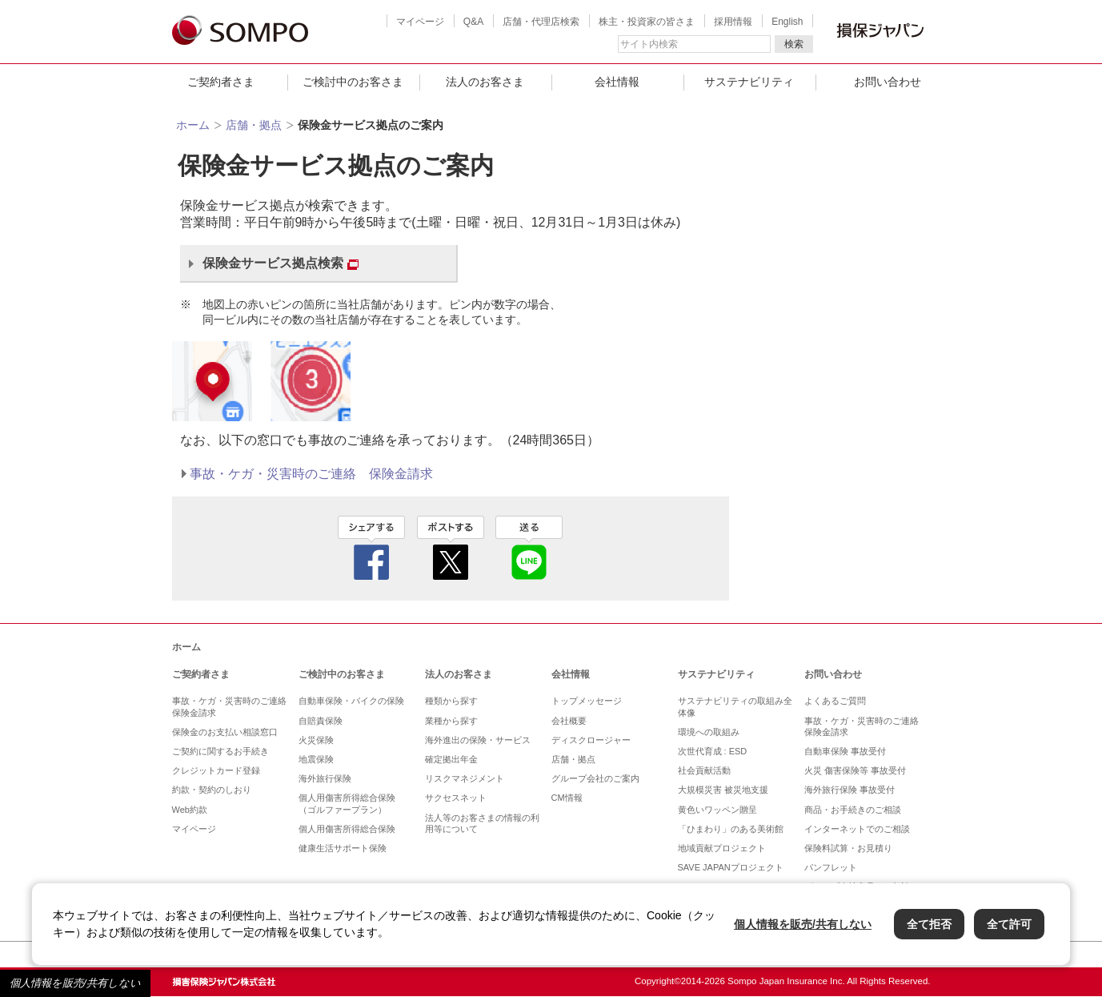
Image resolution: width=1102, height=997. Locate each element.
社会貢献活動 (704, 770)
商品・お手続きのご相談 (852, 809)
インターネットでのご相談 (857, 829)
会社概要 (569, 721)
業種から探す (451, 721)
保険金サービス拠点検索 (280, 263)
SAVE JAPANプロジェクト (730, 867)
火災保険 (316, 740)
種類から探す (451, 701)
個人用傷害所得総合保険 (347, 829)
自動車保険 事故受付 (845, 751)
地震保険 (316, 759)
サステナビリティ (749, 81)
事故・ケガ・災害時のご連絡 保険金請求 (311, 473)
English (787, 21)
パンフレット (830, 867)
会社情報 (617, 81)
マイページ (420, 21)
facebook (371, 548)
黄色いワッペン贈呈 (717, 809)
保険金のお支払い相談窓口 (225, 732)
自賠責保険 (321, 721)
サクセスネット (456, 797)
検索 (793, 44)
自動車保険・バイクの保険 (351, 701)
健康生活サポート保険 (343, 848)
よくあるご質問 (835, 701)
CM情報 (567, 797)
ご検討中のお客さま (353, 81)
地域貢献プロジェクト (722, 848)
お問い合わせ (887, 81)
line (529, 548)
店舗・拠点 (254, 125)
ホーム (193, 125)
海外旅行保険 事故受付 (849, 789)
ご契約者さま (220, 81)
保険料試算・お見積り (848, 848)
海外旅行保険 (325, 778)
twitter (450, 548)
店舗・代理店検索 (541, 21)
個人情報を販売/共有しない (75, 983)
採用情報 (733, 21)
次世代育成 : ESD (712, 751)
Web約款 (189, 809)
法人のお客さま (485, 81)
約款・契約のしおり (211, 789)
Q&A (473, 21)
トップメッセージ (586, 701)
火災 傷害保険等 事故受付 (855, 770)
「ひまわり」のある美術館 (730, 829)
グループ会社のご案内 (595, 778)
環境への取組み (708, 732)
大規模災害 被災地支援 (723, 789)
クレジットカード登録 (216, 770)
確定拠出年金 (451, 759)
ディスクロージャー (591, 740)
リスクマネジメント (464, 778)
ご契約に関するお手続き (220, 751)
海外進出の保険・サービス (478, 740)
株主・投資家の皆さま (647, 21)
